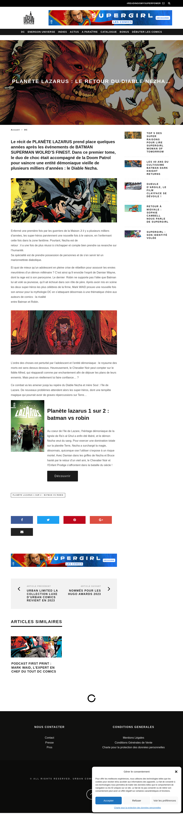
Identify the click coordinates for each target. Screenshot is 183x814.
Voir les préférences (164, 800)
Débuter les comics (147, 31)
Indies (62, 31)
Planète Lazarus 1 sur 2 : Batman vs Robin (38, 496)
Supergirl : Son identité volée (157, 235)
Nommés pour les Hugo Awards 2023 (84, 593)
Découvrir (62, 476)
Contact (49, 738)
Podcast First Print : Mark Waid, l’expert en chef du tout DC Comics (33, 668)
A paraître (90, 31)
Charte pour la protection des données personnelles (137, 808)
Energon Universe (41, 31)
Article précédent (39, 587)
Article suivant (91, 587)
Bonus (124, 31)
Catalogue (109, 31)
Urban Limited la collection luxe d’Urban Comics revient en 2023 (42, 596)
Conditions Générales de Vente (133, 743)
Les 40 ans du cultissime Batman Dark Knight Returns (158, 168)
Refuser (136, 800)
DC (23, 31)
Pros (49, 748)
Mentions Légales (133, 738)
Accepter (109, 800)
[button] (176, 771)
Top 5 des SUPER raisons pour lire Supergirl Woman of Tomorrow (155, 142)
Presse (49, 743)
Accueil (15, 130)
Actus (74, 31)
